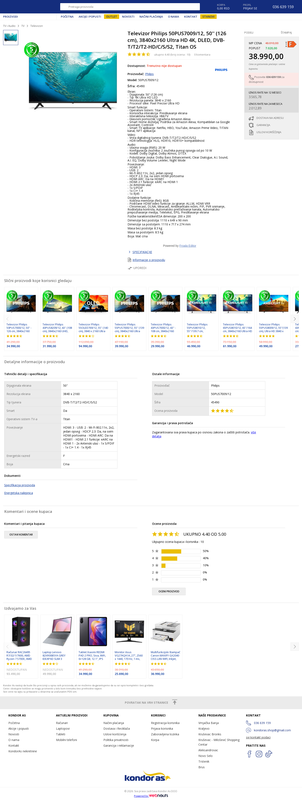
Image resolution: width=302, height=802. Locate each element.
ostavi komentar (21, 534)
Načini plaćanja (151, 16)
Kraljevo (204, 729)
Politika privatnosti (115, 740)
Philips (149, 74)
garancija (263, 125)
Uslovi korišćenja (114, 734)
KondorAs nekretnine (22, 751)
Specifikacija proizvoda (19, 485)
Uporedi (137, 268)
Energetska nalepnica (18, 493)
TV (23, 26)
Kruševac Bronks (209, 734)
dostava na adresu (270, 118)
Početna (67, 16)
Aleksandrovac (208, 750)
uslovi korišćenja (268, 132)
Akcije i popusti (90, 16)
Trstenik (203, 761)
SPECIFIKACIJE (142, 252)
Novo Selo (205, 756)
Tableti (60, 734)
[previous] (7, 319)
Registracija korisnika (165, 723)
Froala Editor (187, 245)
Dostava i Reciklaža (116, 729)
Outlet (111, 16)
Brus (201, 767)
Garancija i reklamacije (118, 745)
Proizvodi (10, 16)
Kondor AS (21, 6)
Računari (62, 723)
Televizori (36, 26)
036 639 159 (273, 77)
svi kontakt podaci (258, 737)
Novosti (128, 16)
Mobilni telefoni (66, 740)
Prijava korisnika (162, 729)
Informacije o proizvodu (149, 260)
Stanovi (208, 16)
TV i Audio (9, 26)
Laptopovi (63, 729)
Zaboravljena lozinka (165, 734)
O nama (173, 16)
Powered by (151, 796)
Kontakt (190, 16)
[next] (294, 319)
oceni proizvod (169, 591)
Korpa (155, 740)
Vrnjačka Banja (208, 723)
